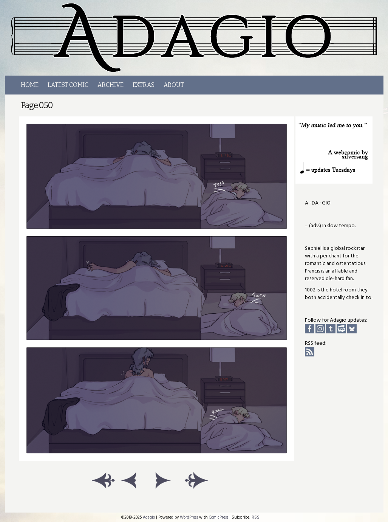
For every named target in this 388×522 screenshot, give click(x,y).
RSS (256, 517)
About (174, 84)
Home (30, 84)
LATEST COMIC (68, 84)
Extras (144, 84)
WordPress (189, 517)
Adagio (149, 517)
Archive (110, 84)
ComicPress (218, 517)
